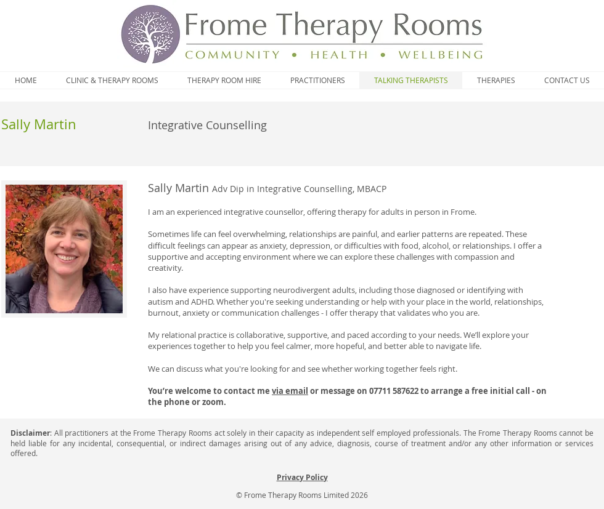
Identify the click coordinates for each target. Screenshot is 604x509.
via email (290, 390)
